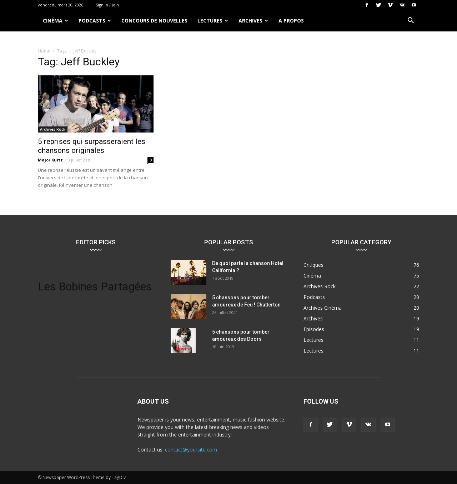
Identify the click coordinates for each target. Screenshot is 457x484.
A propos (291, 20)
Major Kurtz (50, 160)
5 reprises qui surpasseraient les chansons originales (91, 146)
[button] (410, 21)
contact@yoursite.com (191, 449)
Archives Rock (52, 129)
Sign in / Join (107, 5)
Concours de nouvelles (154, 20)
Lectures (212, 20)
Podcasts (95, 20)
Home (44, 51)
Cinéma (55, 20)
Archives (253, 20)
